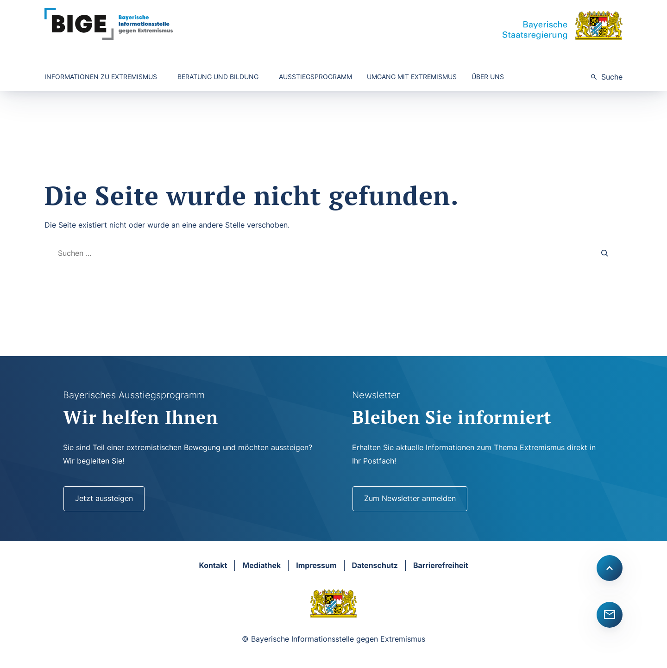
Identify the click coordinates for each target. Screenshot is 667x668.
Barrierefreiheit (440, 565)
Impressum (316, 565)
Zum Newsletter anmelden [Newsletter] (410, 498)
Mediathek (261, 565)
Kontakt (213, 565)
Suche (612, 76)
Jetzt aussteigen (104, 498)
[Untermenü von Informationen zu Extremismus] (103, 77)
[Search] (605, 253)
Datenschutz (375, 565)
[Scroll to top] (610, 568)
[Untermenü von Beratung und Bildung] (220, 77)
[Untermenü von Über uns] (491, 77)
